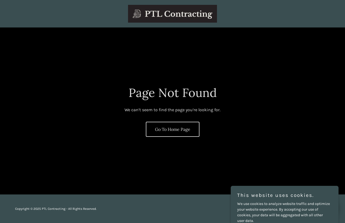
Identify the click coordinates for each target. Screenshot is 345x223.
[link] (172, 13)
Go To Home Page (172, 129)
